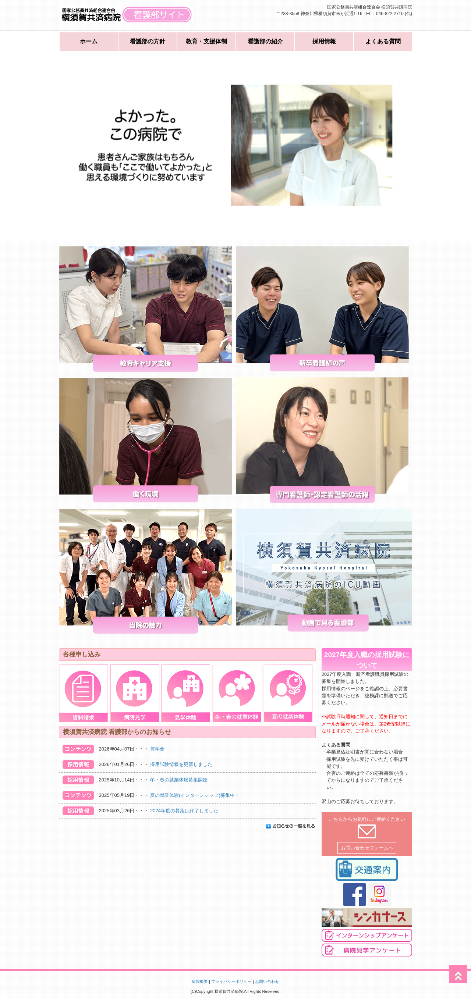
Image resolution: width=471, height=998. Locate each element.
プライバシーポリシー (231, 981)
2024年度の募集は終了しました (184, 810)
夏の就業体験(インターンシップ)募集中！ (195, 795)
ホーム (89, 41)
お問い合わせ (267, 981)
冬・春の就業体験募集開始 (179, 780)
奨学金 (157, 749)
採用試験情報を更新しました (181, 764)
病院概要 (200, 981)
